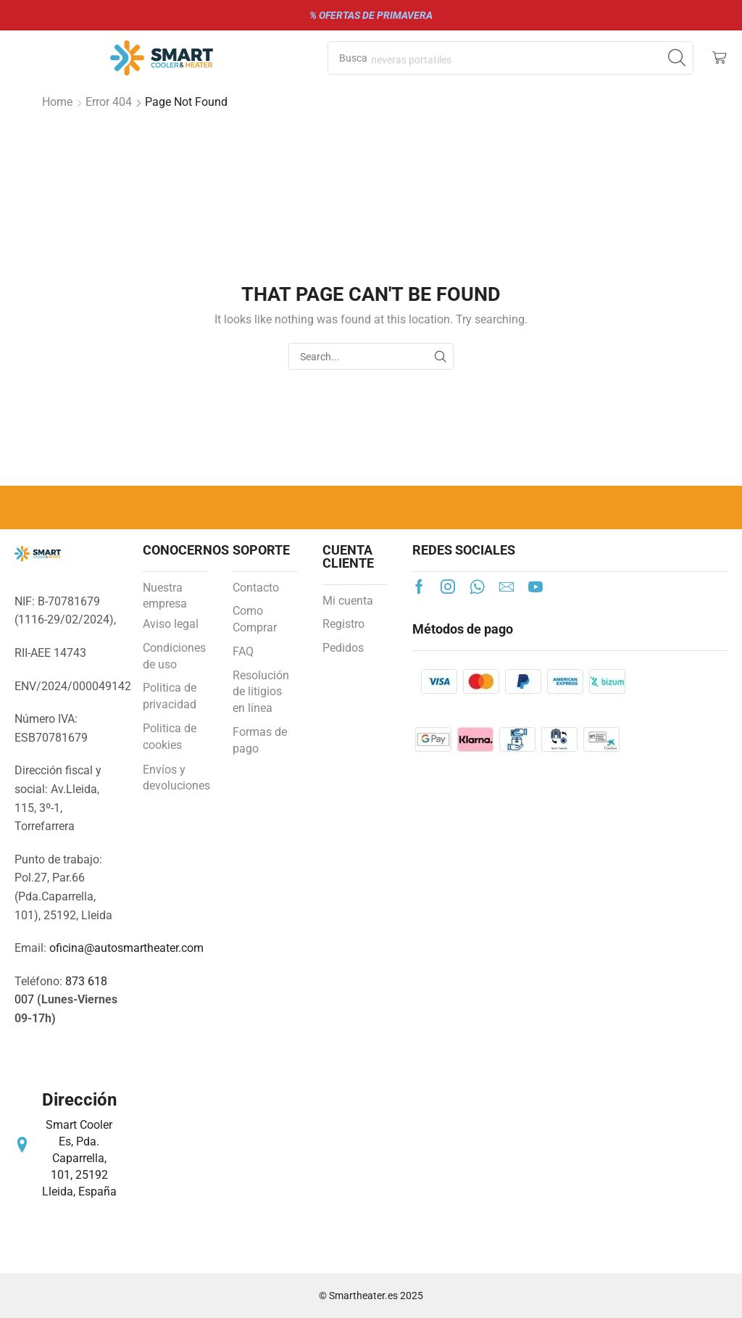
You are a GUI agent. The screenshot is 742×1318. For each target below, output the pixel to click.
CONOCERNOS (186, 550)
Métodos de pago (462, 629)
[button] (719, 57)
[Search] (677, 58)
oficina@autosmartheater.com (126, 948)
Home (57, 102)
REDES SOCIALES (463, 550)
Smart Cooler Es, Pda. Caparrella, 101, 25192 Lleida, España (79, 1158)
